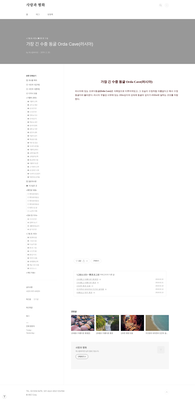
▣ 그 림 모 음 (31, 241)
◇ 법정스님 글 (32, 208)
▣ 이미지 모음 (32, 258)
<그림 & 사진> (82, 274)
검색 (161, 5)
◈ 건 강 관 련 (31, 219)
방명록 (50, 14)
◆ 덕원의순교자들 (33, 177)
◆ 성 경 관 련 (31, 108)
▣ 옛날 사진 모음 (33, 265)
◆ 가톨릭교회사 (32, 150)
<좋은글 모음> (31, 190)
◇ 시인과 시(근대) (33, 85)
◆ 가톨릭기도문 (32, 163)
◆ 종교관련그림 (32, 160)
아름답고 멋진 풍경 (84, 292)
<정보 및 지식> (32, 215)
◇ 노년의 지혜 (32, 211)
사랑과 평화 (35, 5)
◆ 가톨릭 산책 (32, 102)
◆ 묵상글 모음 (32, 139)
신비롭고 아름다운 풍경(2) (87, 279)
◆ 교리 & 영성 (32, 105)
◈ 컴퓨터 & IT (32, 223)
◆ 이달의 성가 (32, 136)
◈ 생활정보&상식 (33, 226)
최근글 (28, 299)
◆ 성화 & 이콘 (32, 129)
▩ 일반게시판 (31, 181)
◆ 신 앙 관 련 (31, 112)
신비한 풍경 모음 (83, 286)
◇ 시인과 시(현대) (33, 89)
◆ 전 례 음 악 (31, 119)
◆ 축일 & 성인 (32, 122)
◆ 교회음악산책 (32, 156)
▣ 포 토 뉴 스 (31, 268)
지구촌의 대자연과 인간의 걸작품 (90, 289)
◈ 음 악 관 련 (31, 229)
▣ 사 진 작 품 (31, 251)
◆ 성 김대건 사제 (33, 170)
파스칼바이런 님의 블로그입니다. (87, 351)
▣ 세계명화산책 (32, 262)
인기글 (36, 299)
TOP (167, 392)
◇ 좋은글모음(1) (33, 194)
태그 (38, 14)
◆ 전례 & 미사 (32, 115)
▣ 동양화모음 (32, 237)
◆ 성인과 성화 (32, 132)
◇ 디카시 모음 (31, 93)
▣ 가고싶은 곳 (31, 186)
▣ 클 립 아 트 (31, 255)
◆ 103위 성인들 (33, 146)
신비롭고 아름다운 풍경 (86, 283)
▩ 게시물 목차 (31, 80)
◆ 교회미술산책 (32, 153)
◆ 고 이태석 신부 (33, 167)
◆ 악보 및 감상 (32, 143)
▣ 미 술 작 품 (31, 244)
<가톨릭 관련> (31, 98)
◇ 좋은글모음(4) (33, 204)
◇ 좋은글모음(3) (33, 201)
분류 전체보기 (31, 76)
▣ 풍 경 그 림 (94, 274)
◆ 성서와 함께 (32, 126)
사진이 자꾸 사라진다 (33, 291)
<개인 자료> (30, 273)
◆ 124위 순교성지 (33, 174)
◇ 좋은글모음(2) (33, 197)
